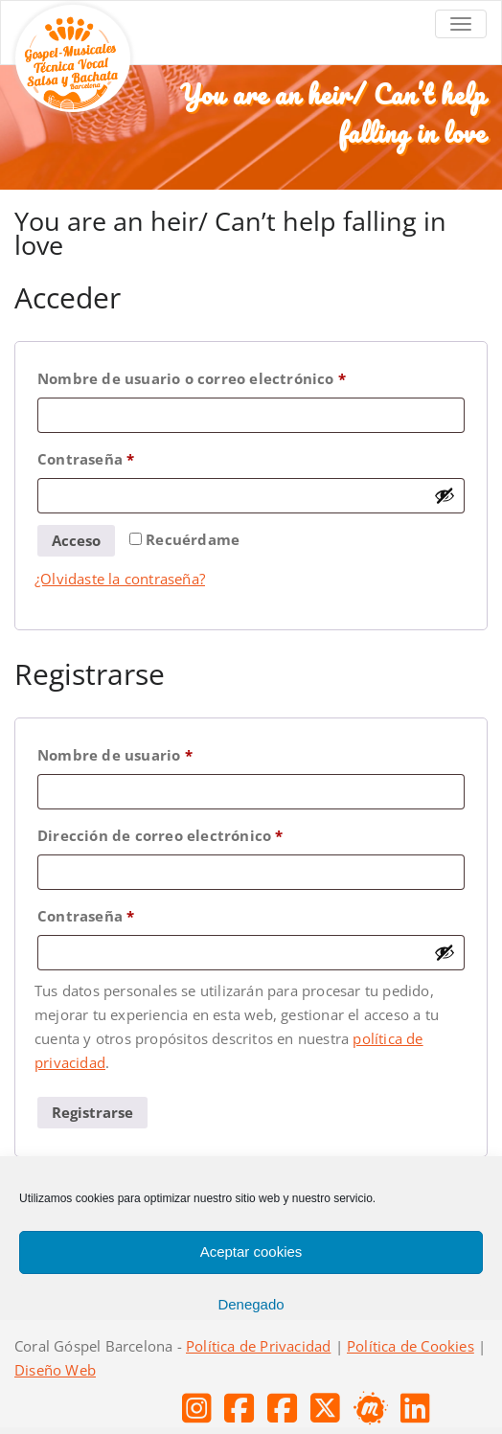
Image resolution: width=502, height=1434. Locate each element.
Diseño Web (55, 1369)
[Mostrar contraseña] (444, 495)
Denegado (250, 1304)
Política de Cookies (410, 1345)
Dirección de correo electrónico (202, 833)
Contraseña (127, 456)
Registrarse (92, 1112)
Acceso (76, 540)
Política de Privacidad (258, 1345)
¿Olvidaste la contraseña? (119, 578)
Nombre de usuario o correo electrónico (233, 376)
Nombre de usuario (156, 752)
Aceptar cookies (251, 1251)
